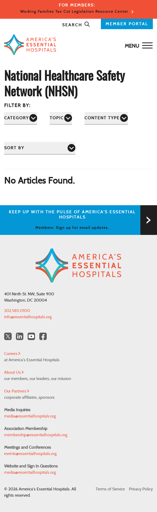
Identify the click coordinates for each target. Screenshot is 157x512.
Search (76, 25)
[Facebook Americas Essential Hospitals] (43, 336)
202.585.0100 (17, 311)
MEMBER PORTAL (127, 24)
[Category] (20, 118)
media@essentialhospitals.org (30, 416)
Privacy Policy (141, 489)
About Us (14, 372)
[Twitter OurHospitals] (8, 336)
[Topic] (61, 118)
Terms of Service (110, 489)
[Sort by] (39, 148)
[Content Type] (106, 118)
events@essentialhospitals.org (30, 454)
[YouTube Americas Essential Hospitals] (31, 336)
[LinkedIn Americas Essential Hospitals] (19, 336)
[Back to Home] (77, 44)
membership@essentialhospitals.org (35, 435)
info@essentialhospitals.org (28, 317)
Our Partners (16, 391)
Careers (12, 354)
